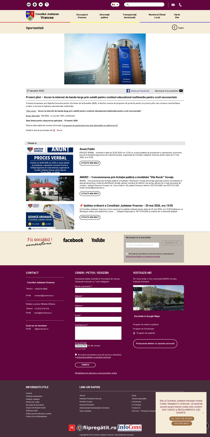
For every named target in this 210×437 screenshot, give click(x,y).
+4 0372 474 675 (41, 308)
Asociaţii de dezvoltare (35, 405)
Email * (78, 315)
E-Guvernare (136, 402)
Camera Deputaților (139, 398)
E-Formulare (136, 405)
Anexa (59, 130)
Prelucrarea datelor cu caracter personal (155, 343)
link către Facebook (73, 239)
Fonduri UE (136, 408)
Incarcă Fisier (81, 343)
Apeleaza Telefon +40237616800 (181, 5)
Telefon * (79, 305)
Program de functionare (143, 328)
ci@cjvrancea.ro (41, 329)
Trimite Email (173, 5)
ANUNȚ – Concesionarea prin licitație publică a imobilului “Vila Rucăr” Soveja (126, 177)
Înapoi (178, 27)
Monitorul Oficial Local (157, 16)
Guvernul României (87, 405)
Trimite (85, 365)
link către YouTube (98, 239)
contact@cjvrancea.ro (44, 295)
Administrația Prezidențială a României (94, 408)
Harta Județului (85, 411)
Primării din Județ (32, 402)
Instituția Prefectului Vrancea (90, 398)
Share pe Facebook (140, 91)
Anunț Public (87, 148)
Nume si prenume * (83, 286)
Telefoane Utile (32, 411)
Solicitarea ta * (81, 325)
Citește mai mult (90, 163)
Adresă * (79, 296)
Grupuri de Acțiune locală (35, 408)
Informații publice (104, 16)
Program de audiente (146, 333)
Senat (134, 395)
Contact (29, 393)
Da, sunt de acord (181, 418)
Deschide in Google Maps (147, 316)
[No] (203, 412)
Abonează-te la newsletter (166, 91)
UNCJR (82, 395)
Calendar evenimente (34, 396)
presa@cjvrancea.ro (43, 313)
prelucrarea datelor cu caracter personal (143, 256)
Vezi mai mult (181, 423)
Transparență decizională (129, 16)
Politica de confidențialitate (36, 416)
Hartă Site (177, 16)
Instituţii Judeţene (33, 399)
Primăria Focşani (86, 402)
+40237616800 (40, 289)
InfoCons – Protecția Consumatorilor (146, 411)
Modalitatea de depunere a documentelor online (96, 373)
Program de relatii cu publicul (145, 324)
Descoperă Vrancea (82, 16)
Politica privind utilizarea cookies (38, 413)
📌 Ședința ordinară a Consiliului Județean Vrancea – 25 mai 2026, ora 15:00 (126, 205)
